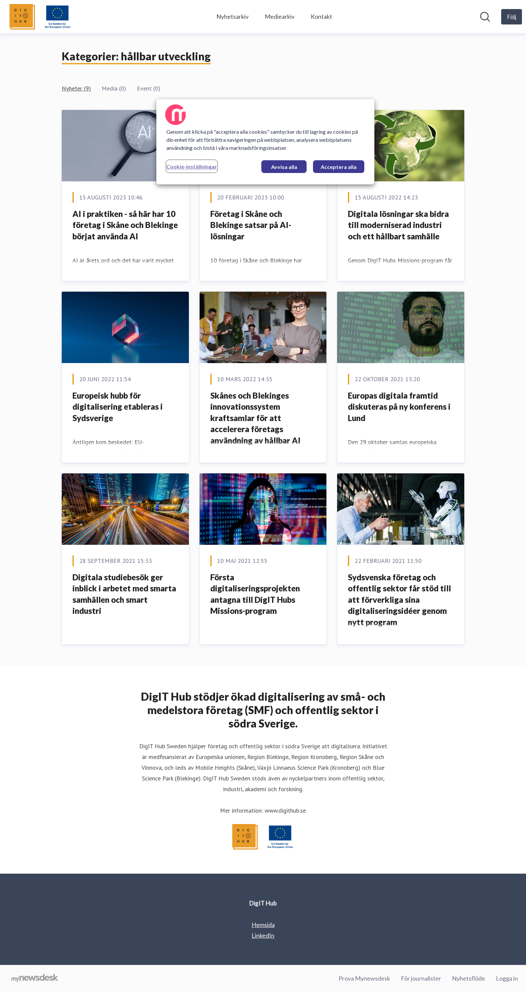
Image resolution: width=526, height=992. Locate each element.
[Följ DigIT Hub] (511, 16)
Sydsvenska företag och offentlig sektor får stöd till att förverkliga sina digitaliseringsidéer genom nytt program (399, 599)
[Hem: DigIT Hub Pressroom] (40, 17)
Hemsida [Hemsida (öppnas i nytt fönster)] (263, 924)
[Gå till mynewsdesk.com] (34, 978)
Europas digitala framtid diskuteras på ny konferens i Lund (399, 407)
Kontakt (321, 16)
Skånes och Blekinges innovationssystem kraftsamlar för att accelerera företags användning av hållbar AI (255, 418)
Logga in (507, 978)
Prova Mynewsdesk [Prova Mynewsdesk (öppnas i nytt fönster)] (364, 978)
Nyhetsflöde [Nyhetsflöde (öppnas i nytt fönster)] (468, 978)
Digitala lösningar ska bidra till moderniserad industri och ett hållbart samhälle (398, 225)
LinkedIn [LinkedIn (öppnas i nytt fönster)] (263, 935)
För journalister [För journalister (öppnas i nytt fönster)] (421, 978)
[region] (265, 141)
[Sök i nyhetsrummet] (485, 16)
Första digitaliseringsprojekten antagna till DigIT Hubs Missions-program (255, 594)
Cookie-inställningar (191, 166)
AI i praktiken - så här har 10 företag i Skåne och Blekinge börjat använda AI (125, 225)
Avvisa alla (284, 167)
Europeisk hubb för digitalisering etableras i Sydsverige (117, 407)
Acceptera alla (339, 167)
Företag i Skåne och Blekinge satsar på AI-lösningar (250, 225)
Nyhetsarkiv (232, 16)
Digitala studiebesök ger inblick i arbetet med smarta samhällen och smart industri (124, 594)
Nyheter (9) (76, 88)
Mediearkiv (280, 16)
